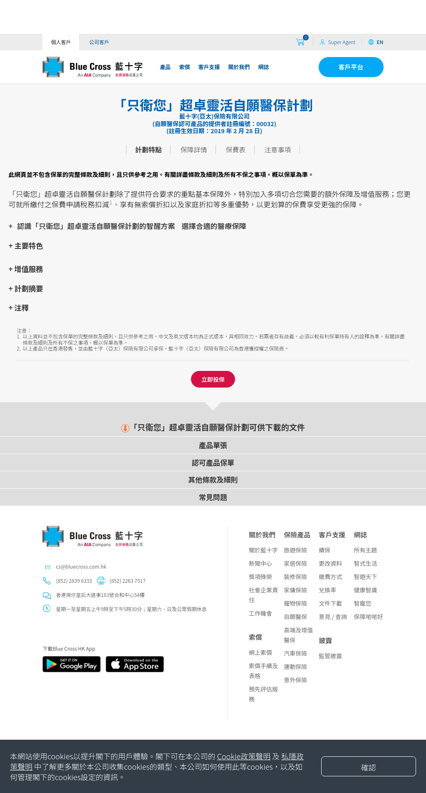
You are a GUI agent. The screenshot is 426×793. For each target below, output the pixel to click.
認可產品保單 (213, 462)
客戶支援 (209, 67)
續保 (324, 550)
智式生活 (365, 563)
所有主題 (365, 550)
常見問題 (213, 497)
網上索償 (260, 652)
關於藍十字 (263, 550)
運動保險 (295, 666)
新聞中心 (260, 563)
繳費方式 (330, 576)
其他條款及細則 (213, 479)
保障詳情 (194, 149)
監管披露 (330, 655)
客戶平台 (351, 66)
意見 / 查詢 (333, 616)
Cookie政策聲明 (243, 756)
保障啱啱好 (368, 616)
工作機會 (260, 613)
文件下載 (330, 603)
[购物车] (300, 42)
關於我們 (239, 67)
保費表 (235, 149)
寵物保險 (295, 603)
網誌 (263, 67)
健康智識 (365, 590)
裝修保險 (295, 576)
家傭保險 (295, 590)
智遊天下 (365, 576)
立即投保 (213, 379)
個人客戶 (61, 41)
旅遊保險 (295, 550)
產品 (165, 67)
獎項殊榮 (260, 576)
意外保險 (295, 680)
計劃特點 (148, 149)
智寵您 (362, 603)
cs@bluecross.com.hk (81, 566)
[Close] (368, 766)
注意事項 (277, 149)
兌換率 (327, 590)
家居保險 (295, 563)
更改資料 (330, 563)
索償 (184, 67)
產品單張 (213, 445)
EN (376, 41)
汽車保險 (295, 653)
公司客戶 (99, 41)
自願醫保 (295, 616)
